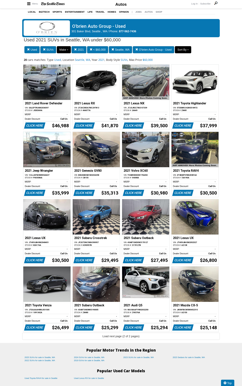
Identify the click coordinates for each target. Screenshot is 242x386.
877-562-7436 (127, 31)
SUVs (48, 49)
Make (63, 49)
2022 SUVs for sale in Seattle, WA (40, 360)
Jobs (138, 11)
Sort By (183, 49)
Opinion (124, 11)
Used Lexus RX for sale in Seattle (89, 378)
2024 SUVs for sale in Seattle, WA (89, 357)
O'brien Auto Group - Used (153, 49)
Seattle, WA (120, 49)
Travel (100, 11)
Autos (121, 4)
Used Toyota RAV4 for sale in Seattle (41, 378)
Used (32, 49)
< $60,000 (98, 49)
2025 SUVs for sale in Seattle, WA (40, 357)
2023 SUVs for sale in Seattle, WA (138, 357)
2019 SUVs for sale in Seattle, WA (89, 360)
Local (32, 11)
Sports (57, 11)
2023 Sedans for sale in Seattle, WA (189, 357)
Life (90, 11)
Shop (159, 11)
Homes (112, 11)
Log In (194, 3)
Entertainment (75, 11)
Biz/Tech (44, 11)
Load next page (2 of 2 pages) (121, 336)
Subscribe (205, 3)
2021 (79, 49)
